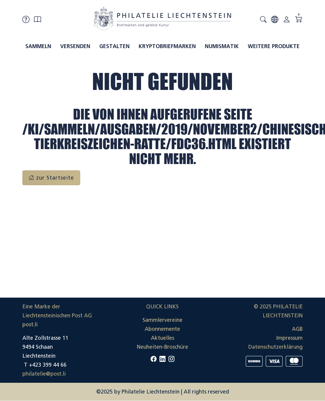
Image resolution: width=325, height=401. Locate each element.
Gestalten (114, 46)
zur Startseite (51, 178)
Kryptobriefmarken (167, 46)
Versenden (75, 46)
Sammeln (38, 46)
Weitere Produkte (274, 46)
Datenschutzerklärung (275, 347)
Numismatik (222, 46)
